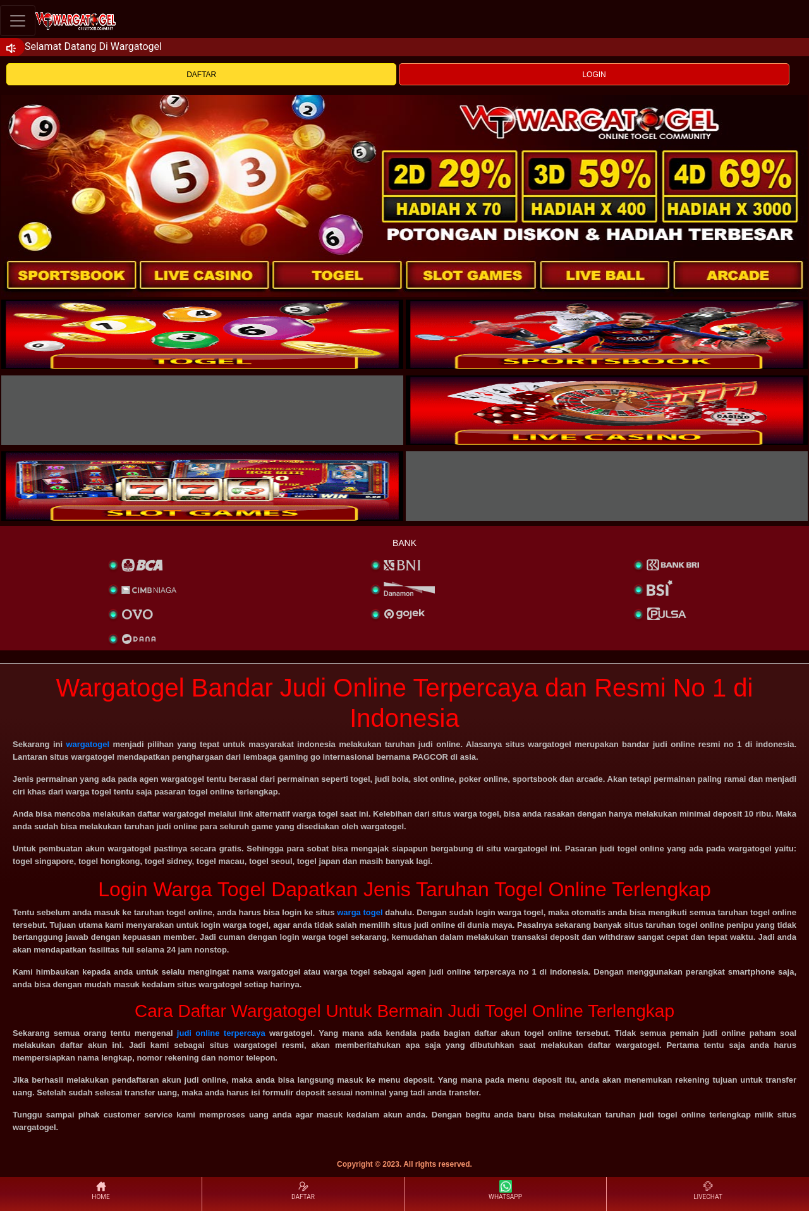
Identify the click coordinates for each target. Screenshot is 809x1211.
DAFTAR (201, 74)
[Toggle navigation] (17, 20)
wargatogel (87, 744)
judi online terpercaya (221, 1033)
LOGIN (593, 74)
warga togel (359, 912)
